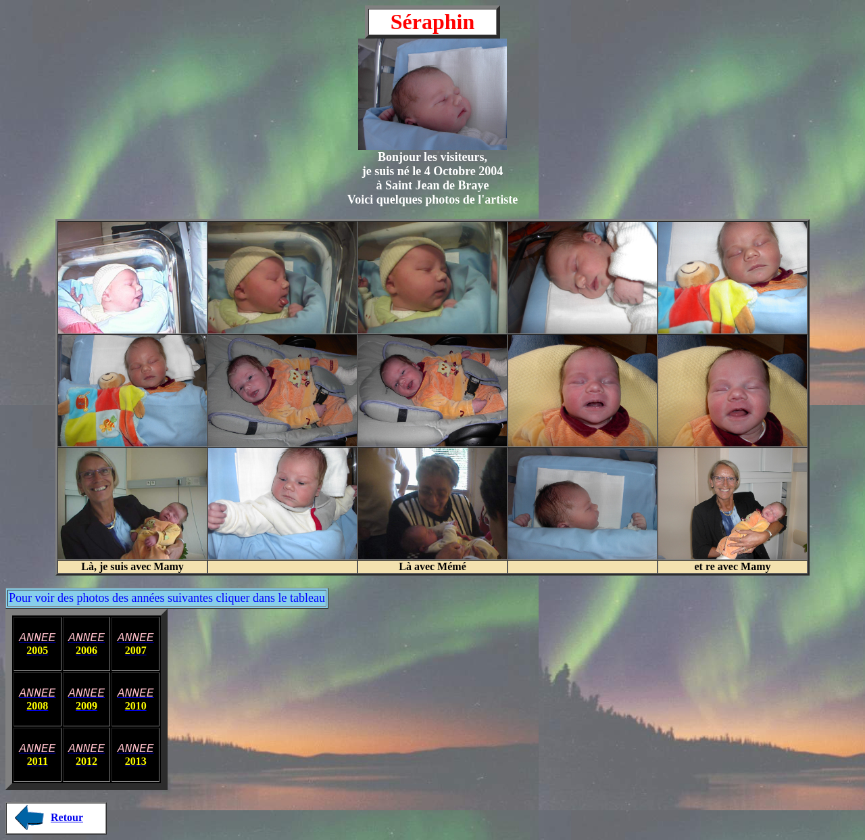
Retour (67, 817)
